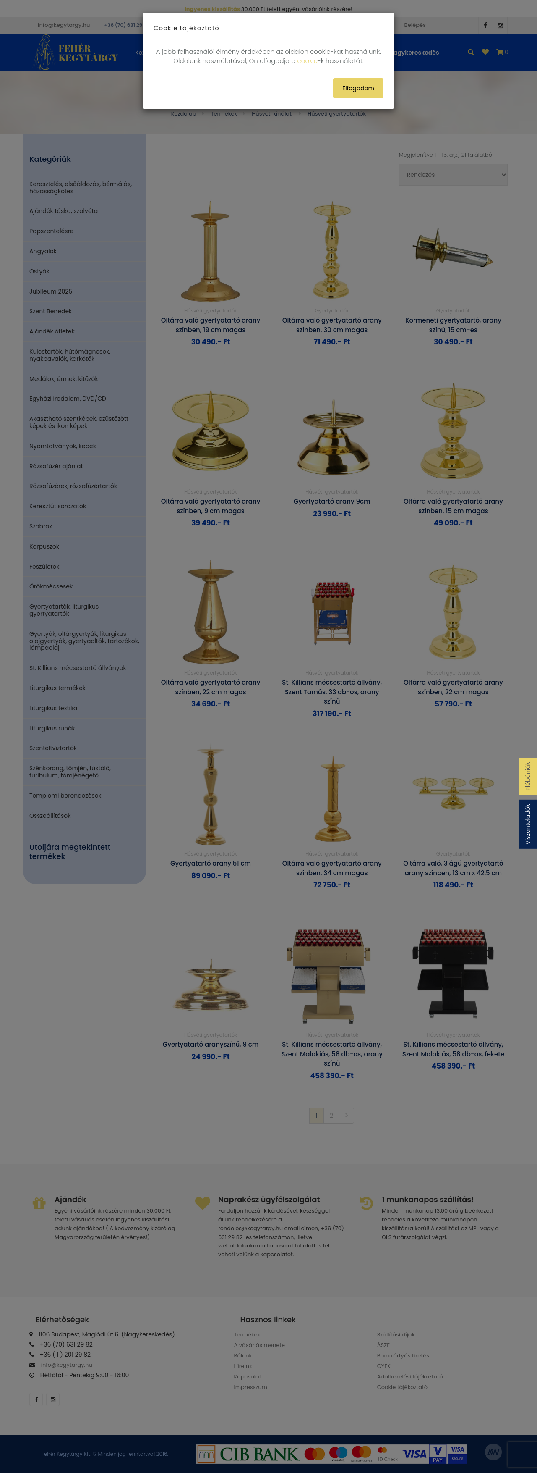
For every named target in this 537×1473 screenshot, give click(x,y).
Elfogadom (358, 88)
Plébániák (528, 776)
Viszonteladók (528, 824)
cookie (307, 60)
